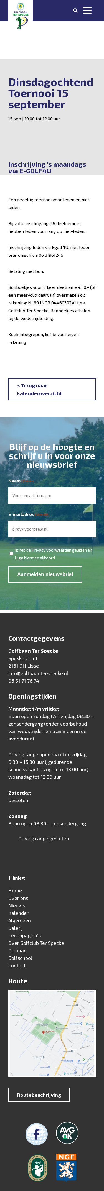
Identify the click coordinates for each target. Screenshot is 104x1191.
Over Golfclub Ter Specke (36, 943)
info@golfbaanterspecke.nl (38, 673)
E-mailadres (29, 514)
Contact (17, 965)
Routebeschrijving (39, 1095)
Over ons (18, 898)
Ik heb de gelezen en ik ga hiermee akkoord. (53, 553)
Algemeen (19, 920)
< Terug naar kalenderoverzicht (39, 389)
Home (15, 890)
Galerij (15, 928)
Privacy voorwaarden (51, 550)
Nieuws (16, 905)
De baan (17, 950)
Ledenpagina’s (24, 935)
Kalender (18, 913)
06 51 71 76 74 (23, 681)
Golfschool (20, 958)
